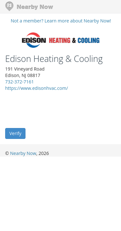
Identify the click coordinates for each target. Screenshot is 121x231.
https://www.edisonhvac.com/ (36, 88)
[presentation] (54, 109)
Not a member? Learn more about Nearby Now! (61, 21)
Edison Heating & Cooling (54, 58)
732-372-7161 (19, 82)
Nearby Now (23, 153)
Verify (15, 133)
